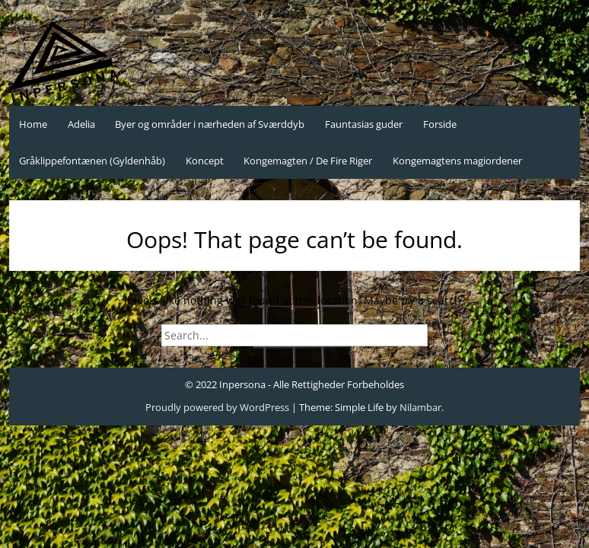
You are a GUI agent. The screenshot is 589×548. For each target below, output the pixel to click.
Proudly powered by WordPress (217, 407)
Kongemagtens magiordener (457, 160)
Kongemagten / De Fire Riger (308, 160)
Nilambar (420, 407)
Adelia (81, 124)
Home (33, 124)
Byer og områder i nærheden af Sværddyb (209, 124)
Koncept (205, 160)
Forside (440, 124)
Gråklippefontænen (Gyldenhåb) (92, 160)
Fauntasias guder (364, 124)
